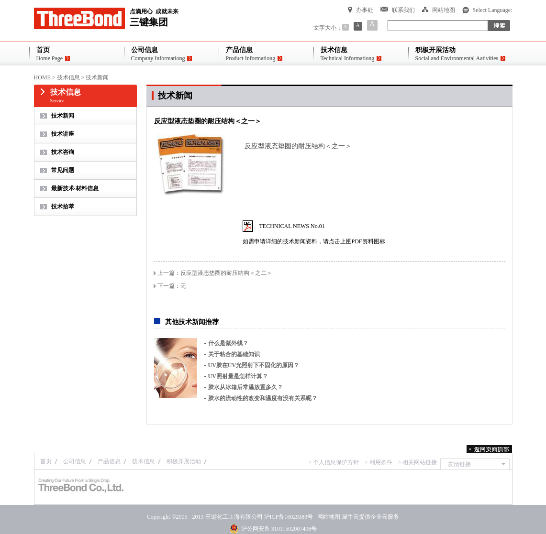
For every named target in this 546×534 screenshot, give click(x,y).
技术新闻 (97, 77)
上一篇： (214, 273)
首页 (46, 461)
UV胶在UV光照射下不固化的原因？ (254, 365)
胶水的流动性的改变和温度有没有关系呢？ (262, 398)
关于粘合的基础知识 (234, 354)
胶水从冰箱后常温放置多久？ (245, 387)
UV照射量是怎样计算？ (238, 376)
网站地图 (327, 516)
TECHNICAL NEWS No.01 (292, 226)
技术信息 (68, 77)
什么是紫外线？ (228, 343)
